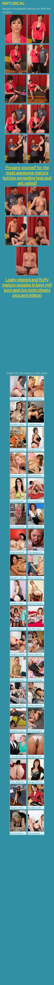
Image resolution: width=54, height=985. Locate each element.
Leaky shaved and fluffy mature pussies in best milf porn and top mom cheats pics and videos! (27, 287)
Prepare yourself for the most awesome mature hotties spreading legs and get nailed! (27, 175)
